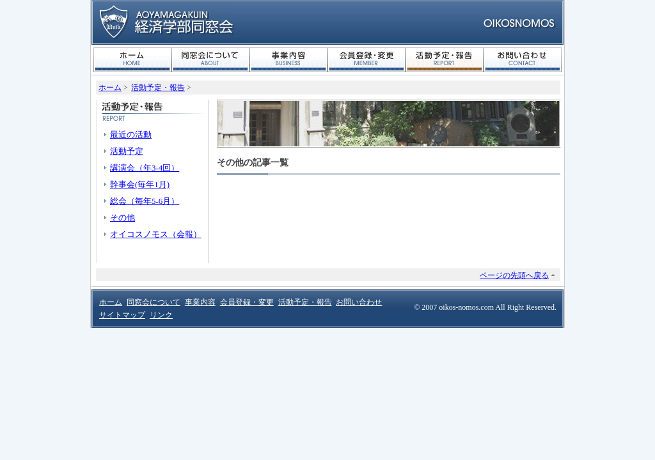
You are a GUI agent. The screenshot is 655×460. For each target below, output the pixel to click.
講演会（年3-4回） (144, 167)
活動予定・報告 (445, 59)
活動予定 (126, 151)
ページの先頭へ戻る (514, 275)
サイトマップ (122, 315)
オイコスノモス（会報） (155, 234)
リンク (161, 315)
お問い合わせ (523, 59)
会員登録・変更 (367, 59)
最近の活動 (131, 134)
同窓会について (210, 59)
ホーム (132, 59)
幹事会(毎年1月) (140, 184)
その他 (122, 217)
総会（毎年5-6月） (144, 201)
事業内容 (288, 59)
